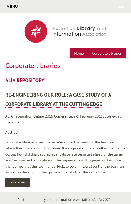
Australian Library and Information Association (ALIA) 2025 (64, 199)
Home (79, 53)
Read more (20, 183)
